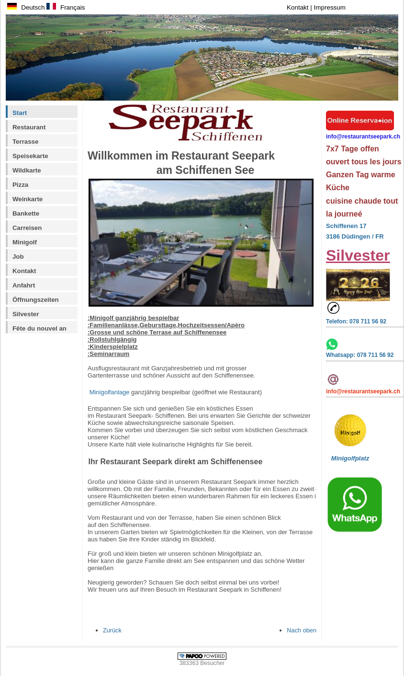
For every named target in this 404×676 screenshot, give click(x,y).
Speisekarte (30, 156)
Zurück (112, 630)
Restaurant (28, 127)
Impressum (330, 7)
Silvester (25, 314)
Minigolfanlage (110, 392)
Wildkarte (26, 170)
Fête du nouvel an (39, 328)
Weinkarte (27, 199)
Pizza (20, 184)
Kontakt (298, 7)
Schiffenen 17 (346, 225)
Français (65, 7)
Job (18, 256)
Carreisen (27, 227)
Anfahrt (23, 285)
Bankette (25, 213)
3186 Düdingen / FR (355, 236)
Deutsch (26, 7)
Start (19, 112)
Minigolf (24, 242)
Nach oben (301, 630)
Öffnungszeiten (35, 299)
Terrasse (25, 141)
